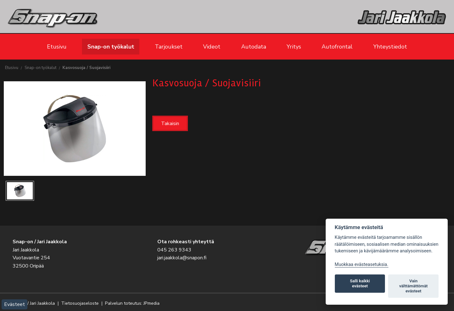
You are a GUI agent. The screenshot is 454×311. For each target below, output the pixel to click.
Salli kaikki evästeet (360, 283)
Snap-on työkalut (110, 46)
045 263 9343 (174, 249)
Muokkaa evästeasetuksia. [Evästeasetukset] (361, 264)
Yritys (294, 46)
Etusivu (57, 46)
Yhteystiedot (390, 46)
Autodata (253, 46)
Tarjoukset (169, 46)
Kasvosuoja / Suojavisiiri (86, 68)
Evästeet (14, 304)
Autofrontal (337, 46)
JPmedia (151, 303)
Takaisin (170, 123)
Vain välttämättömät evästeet (413, 286)
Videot (211, 46)
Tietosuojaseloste (80, 303)
